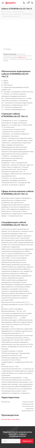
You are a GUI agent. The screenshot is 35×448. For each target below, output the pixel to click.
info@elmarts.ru (22, 57)
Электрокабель (6, 419)
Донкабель (16, 419)
